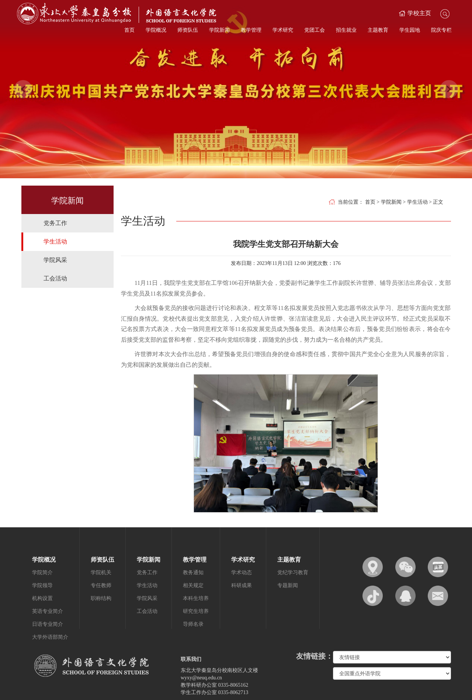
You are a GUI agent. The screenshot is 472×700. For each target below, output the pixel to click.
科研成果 (241, 585)
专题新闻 (287, 585)
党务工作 (55, 223)
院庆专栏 (441, 30)
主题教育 (378, 30)
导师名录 (193, 624)
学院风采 (55, 260)
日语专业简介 (47, 624)
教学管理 (251, 30)
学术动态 (241, 572)
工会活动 (55, 278)
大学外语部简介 (50, 637)
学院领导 (42, 585)
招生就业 (346, 30)
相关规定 (193, 585)
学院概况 (156, 30)
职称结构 (101, 598)
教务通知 (193, 572)
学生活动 (55, 241)
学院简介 (42, 572)
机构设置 (42, 598)
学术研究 (283, 30)
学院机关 (101, 572)
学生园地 (409, 30)
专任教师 (101, 585)
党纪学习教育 (292, 572)
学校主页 (419, 13)
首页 (129, 30)
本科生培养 (196, 598)
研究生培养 (196, 611)
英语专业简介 (47, 611)
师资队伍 (187, 30)
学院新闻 (219, 30)
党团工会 (314, 30)
